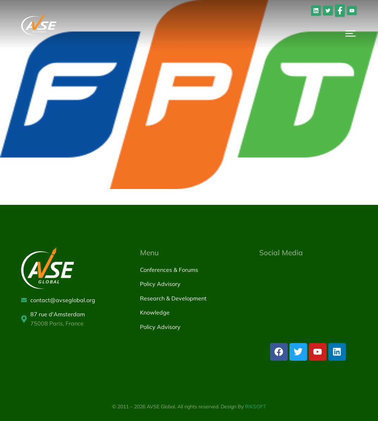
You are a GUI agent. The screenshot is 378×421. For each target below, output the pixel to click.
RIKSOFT (255, 406)
